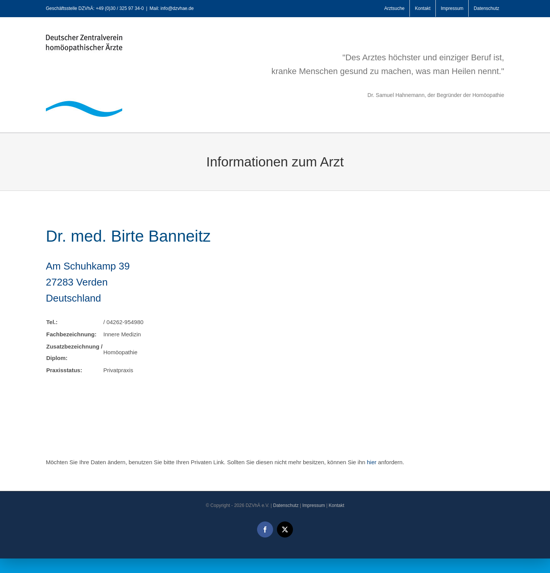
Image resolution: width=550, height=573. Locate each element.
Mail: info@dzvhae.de (172, 8)
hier (372, 462)
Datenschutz (286, 505)
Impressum (313, 505)
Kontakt (337, 505)
